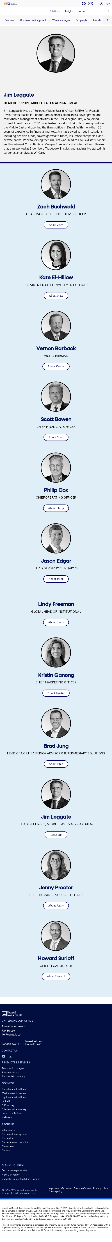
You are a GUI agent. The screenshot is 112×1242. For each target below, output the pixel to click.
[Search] (108, 11)
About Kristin (56, 693)
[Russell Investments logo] (11, 3)
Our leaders (8, 1138)
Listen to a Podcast (12, 1113)
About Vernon (56, 366)
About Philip (56, 508)
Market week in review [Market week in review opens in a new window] (14, 1093)
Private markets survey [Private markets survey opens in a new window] (14, 1109)
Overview (9, 20)
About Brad (56, 763)
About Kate (56, 295)
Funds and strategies (13, 1068)
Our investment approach (33, 20)
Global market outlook (14, 1089)
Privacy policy (100, 1188)
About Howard (56, 976)
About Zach (56, 224)
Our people (81, 20)
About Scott (56, 437)
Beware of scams (82, 1188)
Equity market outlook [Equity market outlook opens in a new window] (14, 1097)
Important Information (60, 1188)
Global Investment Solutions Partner (21, 1178)
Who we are (8, 1130)
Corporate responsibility (15, 1142)
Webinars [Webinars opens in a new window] (7, 1117)
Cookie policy (56, 1191)
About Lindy (56, 622)
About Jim (56, 834)
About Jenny (56, 905)
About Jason (56, 578)
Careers (6, 1150)
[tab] (84, 3)
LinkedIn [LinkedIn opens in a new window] (6, 1101)
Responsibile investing (14, 1076)
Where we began (61, 20)
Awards (97, 20)
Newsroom (8, 1146)
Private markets (10, 1072)
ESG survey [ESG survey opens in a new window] (8, 1105)
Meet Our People (11, 1174)
